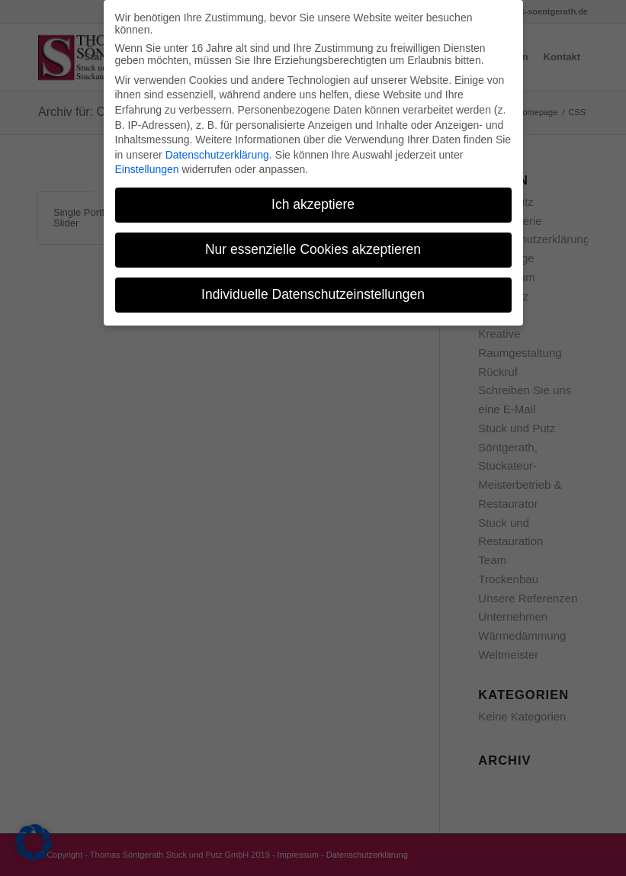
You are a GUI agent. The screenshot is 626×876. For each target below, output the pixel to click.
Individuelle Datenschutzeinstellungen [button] (313, 289)
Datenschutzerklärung (217, 149)
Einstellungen (147, 164)
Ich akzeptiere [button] (313, 199)
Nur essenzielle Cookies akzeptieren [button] (313, 244)
